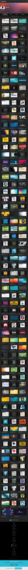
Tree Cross (2, 246)
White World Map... (21, 120)
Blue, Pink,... (3, 335)
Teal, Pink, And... (21, 194)
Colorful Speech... (12, 105)
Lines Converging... (21, 157)
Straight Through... (12, 387)
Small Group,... (3, 357)
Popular (5, 14)
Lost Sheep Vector (3, 179)
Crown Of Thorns (12, 506)
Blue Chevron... (3, 461)
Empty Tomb (3, 187)
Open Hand (11, 298)
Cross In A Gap (12, 491)
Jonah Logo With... (12, 68)
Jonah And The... (12, 350)
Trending (14, 534)
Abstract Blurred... (12, 224)
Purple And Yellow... (12, 38)
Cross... (11, 409)
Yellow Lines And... (3, 372)
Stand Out (11, 335)
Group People (20, 239)
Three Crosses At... (3, 90)
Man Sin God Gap (12, 268)
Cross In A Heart (3, 320)
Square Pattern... (12, 209)
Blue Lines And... (3, 157)
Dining (19, 372)
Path (10, 98)
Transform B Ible (21, 38)
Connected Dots (3, 224)
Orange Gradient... (12, 283)
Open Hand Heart (21, 105)
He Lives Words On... (21, 402)
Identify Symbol (12, 365)
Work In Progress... (3, 142)
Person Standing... (12, 187)
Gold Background (21, 142)
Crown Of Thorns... (12, 454)
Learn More (14, 564)
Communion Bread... (4, 268)
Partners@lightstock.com (14, 553)
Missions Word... (21, 53)
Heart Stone (20, 491)
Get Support (14, 549)
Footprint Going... (21, 476)
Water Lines (11, 261)
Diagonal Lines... (21, 357)
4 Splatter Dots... (21, 172)
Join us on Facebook (14, 545)
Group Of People (12, 328)
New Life (2, 424)
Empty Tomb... (12, 157)
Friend (19, 409)
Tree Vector (20, 498)
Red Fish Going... (21, 179)
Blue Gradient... (21, 283)
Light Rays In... (3, 53)
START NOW (18, 568)
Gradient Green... (21, 231)
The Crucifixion (3, 328)
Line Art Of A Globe (4, 298)
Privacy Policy (14, 539)
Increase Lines (3, 506)
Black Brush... (12, 172)
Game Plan (2, 313)
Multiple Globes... (12, 476)
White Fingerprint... (3, 127)
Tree (10, 461)
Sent (10, 239)
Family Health (20, 365)
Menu (26, 1)
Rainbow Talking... (21, 46)
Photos (17, 16)
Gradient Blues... (12, 402)
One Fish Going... (3, 417)
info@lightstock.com (14, 551)
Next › (17, 520)
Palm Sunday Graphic (13, 372)
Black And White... (21, 439)
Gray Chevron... (3, 105)
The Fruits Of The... (12, 276)
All (10, 16)
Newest (11, 14)
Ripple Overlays (21, 268)
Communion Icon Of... (4, 38)
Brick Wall (11, 313)
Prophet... (11, 90)
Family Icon (11, 424)
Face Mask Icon (21, 506)
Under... (20, 424)
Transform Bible (12, 142)
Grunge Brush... (3, 350)
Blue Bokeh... (11, 179)
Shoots (17, 14)
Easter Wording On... (21, 224)
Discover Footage (14, 532)
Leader (19, 31)
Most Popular (14, 533)
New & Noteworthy (14, 535)
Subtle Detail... (20, 68)
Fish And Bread (3, 261)
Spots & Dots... (12, 53)
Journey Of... (11, 246)
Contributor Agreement (14, 541)
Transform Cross (3, 68)
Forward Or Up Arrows (4, 409)
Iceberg (2, 476)
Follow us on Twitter (15, 544)
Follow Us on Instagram (14, 546)
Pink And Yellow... (3, 120)
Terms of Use (14, 538)
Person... (2, 276)
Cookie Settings (14, 540)
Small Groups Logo (3, 194)
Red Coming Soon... (21, 454)
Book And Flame (21, 127)
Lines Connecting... (3, 365)
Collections (22, 14)
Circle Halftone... (3, 283)
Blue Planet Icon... (3, 491)
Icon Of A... (20, 328)
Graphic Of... (3, 231)
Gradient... (11, 83)
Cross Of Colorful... (12, 417)
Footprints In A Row (4, 446)
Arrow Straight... (21, 276)
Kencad (7, 24)
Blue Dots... (11, 320)
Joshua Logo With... (21, 335)
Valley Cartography (4, 498)
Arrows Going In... (12, 231)
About (14, 524)
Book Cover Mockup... (4, 454)
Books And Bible (21, 209)
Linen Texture (11, 357)
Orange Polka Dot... (4, 402)
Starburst (20, 417)
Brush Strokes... (3, 135)
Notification (11, 446)
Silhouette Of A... (21, 461)
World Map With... (21, 187)
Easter (19, 313)
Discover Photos (14, 531)
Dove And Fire (12, 46)
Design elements (13, 16)
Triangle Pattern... (3, 46)
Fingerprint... (20, 83)
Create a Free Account (14, 525)
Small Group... (3, 209)
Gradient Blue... (12, 127)
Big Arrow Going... (3, 83)
